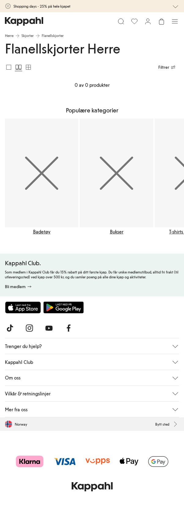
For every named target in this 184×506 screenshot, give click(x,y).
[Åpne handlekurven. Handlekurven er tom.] (161, 21)
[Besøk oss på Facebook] (68, 328)
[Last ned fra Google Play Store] (63, 307)
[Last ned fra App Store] (23, 307)
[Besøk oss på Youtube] (49, 328)
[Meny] (175, 21)
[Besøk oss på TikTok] (10, 328)
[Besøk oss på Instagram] (29, 328)
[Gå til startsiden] (24, 21)
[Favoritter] (134, 21)
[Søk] (121, 21)
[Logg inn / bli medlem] (148, 21)
